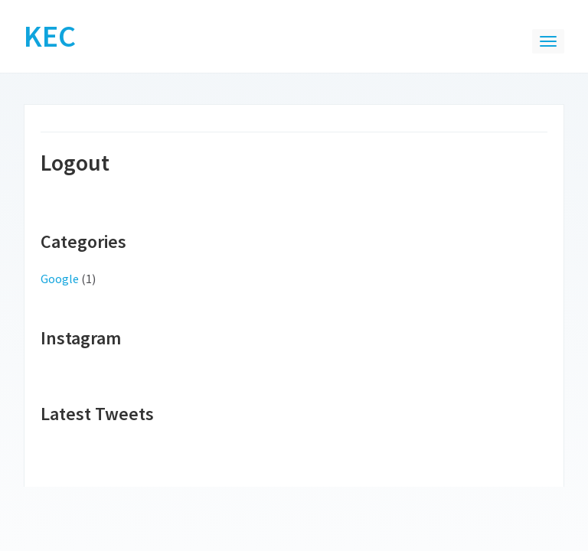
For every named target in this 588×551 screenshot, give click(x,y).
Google (60, 278)
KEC (50, 36)
